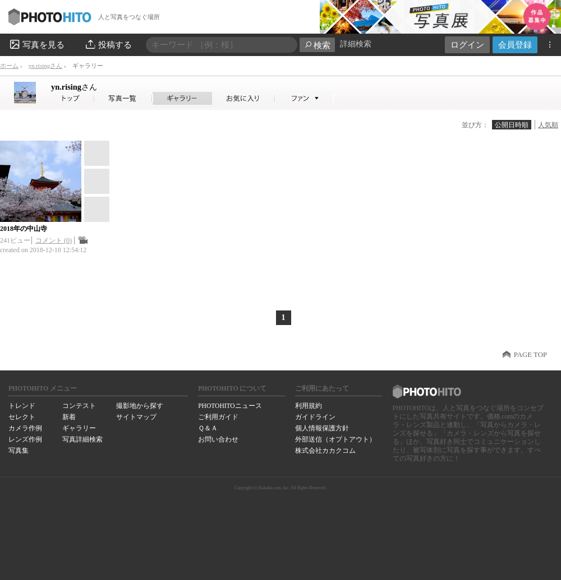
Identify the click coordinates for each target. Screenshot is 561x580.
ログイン (467, 44)
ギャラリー (79, 428)
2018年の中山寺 (23, 229)
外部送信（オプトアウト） (335, 439)
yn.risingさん (45, 65)
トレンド (21, 405)
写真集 (18, 450)
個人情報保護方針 (322, 428)
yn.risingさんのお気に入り (243, 98)
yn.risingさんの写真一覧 (123, 98)
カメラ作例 (25, 428)
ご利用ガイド (218, 417)
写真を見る (36, 44)
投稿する (108, 44)
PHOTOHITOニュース (229, 405)
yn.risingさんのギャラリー (183, 98)
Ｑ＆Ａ (208, 428)
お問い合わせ (218, 439)
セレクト (21, 417)
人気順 (548, 125)
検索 (317, 45)
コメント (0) (53, 240)
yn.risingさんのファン (304, 98)
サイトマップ (136, 417)
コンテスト (79, 405)
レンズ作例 (25, 439)
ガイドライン (315, 417)
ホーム (9, 65)
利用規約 (308, 405)
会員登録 (515, 44)
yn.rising (74, 86)
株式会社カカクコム (325, 450)
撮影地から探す (139, 405)
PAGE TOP (530, 355)
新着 (69, 417)
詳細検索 (355, 44)
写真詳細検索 (82, 439)
